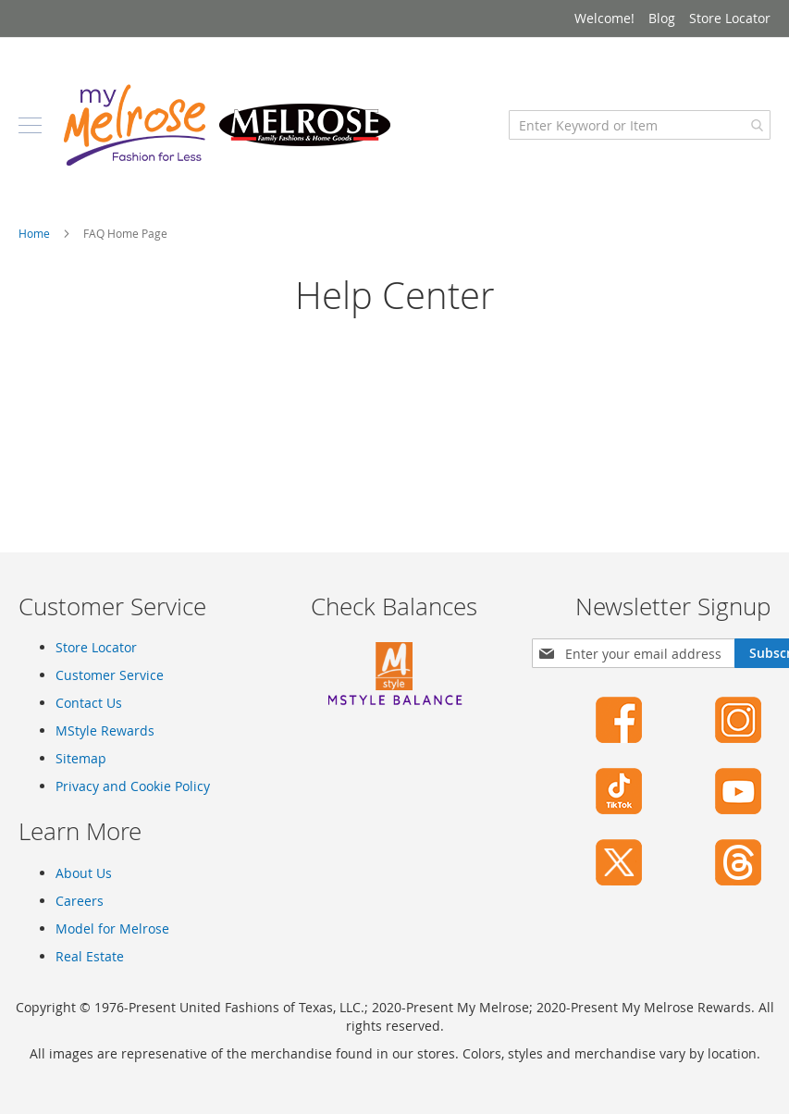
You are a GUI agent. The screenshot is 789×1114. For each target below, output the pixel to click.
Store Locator (730, 18)
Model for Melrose (112, 928)
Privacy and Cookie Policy (132, 786)
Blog (661, 18)
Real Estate (89, 956)
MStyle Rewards (104, 730)
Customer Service (109, 675)
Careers (79, 901)
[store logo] (226, 125)
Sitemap (80, 758)
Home (35, 233)
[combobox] (640, 125)
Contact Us (88, 703)
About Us (83, 873)
